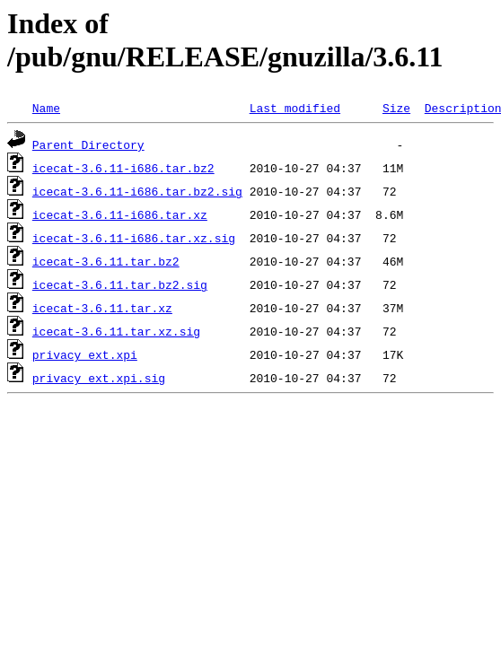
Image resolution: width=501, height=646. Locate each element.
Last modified (295, 108)
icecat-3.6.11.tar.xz (102, 308)
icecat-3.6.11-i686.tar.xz (119, 214)
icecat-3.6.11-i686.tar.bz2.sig (137, 191)
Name (46, 108)
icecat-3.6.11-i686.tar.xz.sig (133, 238)
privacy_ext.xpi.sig (98, 378)
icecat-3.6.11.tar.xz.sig (116, 331)
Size (396, 108)
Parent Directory (88, 144)
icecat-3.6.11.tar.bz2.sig (119, 284)
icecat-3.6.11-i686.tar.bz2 (123, 168)
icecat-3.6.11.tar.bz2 (106, 261)
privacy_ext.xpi (84, 354)
